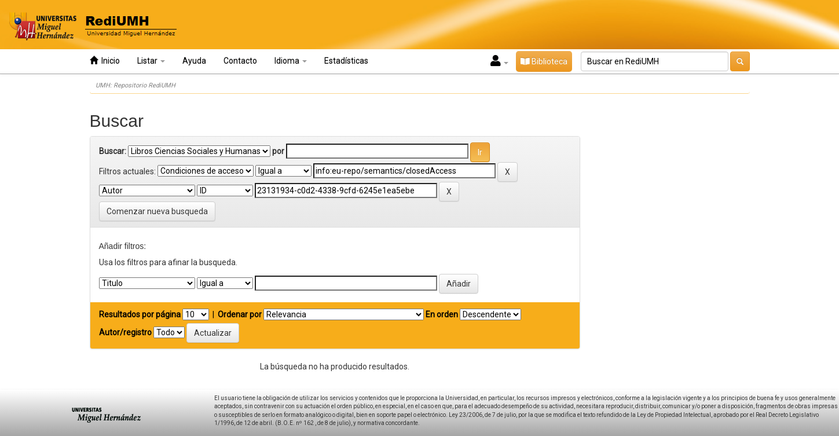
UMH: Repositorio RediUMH (135, 85)
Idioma (290, 60)
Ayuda (194, 60)
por (278, 151)
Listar (151, 60)
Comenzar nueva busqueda (157, 211)
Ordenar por (240, 314)
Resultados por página (140, 314)
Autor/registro (125, 332)
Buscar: (112, 151)
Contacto (240, 60)
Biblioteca (544, 61)
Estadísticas (346, 60)
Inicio (105, 60)
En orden (442, 314)
